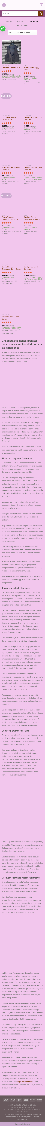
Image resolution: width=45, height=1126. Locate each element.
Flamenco (20, 21)
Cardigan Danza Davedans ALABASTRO (32, 218)
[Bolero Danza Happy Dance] (33, 52)
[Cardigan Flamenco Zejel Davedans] (33, 101)
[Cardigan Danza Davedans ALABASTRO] (33, 201)
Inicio (9, 21)
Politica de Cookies (12, 1109)
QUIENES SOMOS (9, 1114)
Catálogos (32, 1106)
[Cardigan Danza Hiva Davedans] (33, 251)
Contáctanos (23, 1111)
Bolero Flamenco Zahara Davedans (11, 168)
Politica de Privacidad (31, 1109)
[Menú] (4, 5)
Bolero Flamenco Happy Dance (11, 318)
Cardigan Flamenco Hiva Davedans (33, 168)
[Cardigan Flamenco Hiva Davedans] (33, 151)
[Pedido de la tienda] (22, 32)
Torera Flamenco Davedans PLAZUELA (10, 218)
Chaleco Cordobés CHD (11, 68)
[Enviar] (40, 13)
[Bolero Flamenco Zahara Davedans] (11, 151)
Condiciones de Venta (25, 1104)
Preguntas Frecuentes (17, 1106)
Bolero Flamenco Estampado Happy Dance (11, 268)
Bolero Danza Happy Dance (31, 69)
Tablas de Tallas (17, 1107)
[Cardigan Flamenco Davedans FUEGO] (11, 101)
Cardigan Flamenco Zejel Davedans (33, 118)
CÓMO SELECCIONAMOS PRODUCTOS (28, 1114)
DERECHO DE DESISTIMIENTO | (16, 1117)
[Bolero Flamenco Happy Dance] (11, 301)
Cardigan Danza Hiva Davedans (31, 268)
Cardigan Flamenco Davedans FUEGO (9, 118)
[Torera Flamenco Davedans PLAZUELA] (11, 201)
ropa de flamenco (24, 1081)
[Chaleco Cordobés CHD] (11, 52)
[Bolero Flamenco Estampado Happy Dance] (11, 251)
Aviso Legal (30, 1107)
